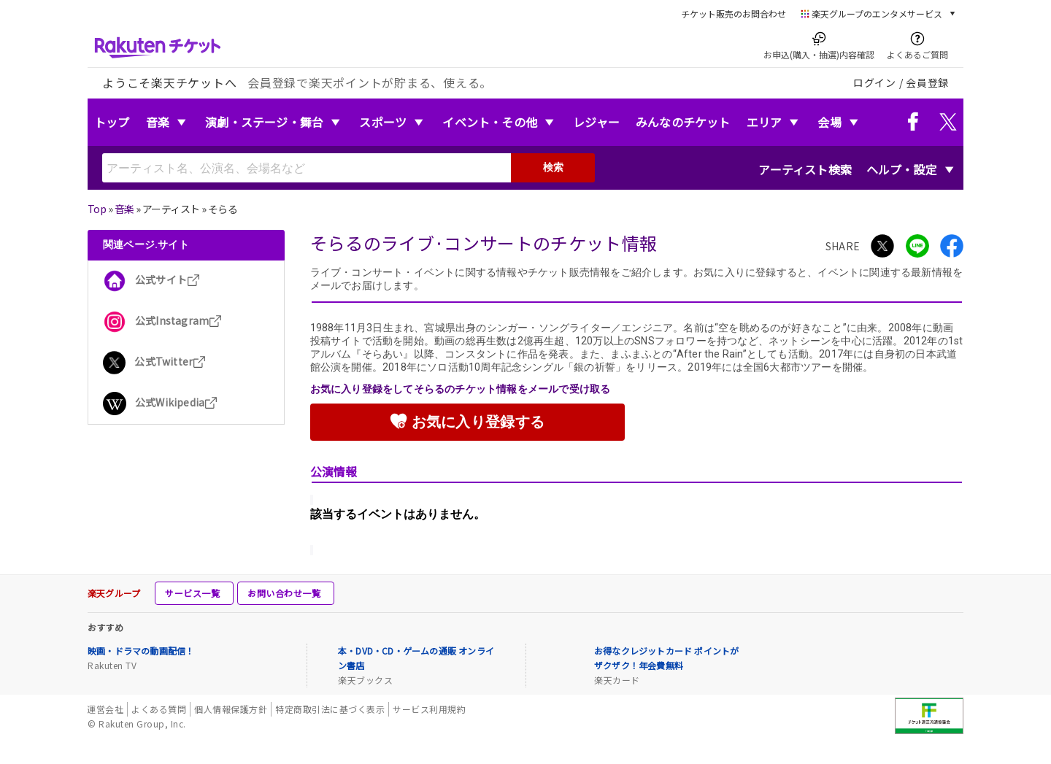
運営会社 (105, 709)
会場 (829, 122)
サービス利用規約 (429, 709)
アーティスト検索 (805, 169)
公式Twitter (154, 361)
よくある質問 (158, 709)
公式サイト (151, 279)
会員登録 (927, 82)
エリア (764, 122)
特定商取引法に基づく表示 (330, 709)
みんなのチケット (683, 122)
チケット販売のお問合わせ (733, 13)
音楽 (157, 122)
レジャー (596, 122)
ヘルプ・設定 (901, 169)
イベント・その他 (489, 122)
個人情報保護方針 (230, 709)
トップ (112, 122)
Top (97, 208)
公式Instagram (162, 320)
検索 (553, 167)
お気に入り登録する (467, 421)
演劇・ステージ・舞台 (264, 122)
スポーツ (383, 122)
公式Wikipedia (160, 402)
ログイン (874, 82)
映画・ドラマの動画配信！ (141, 650)
